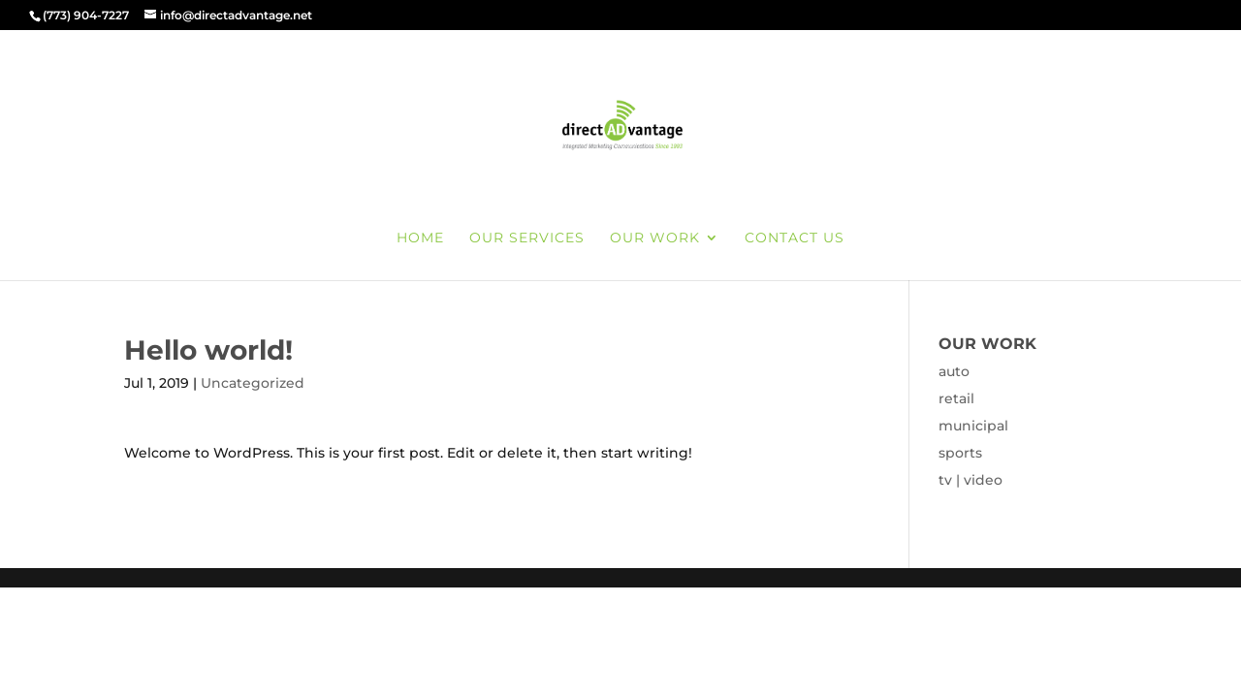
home (420, 238)
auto (954, 371)
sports (960, 452)
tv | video (970, 480)
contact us (794, 238)
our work (655, 238)
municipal (973, 425)
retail (956, 398)
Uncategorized (252, 383)
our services (527, 238)
